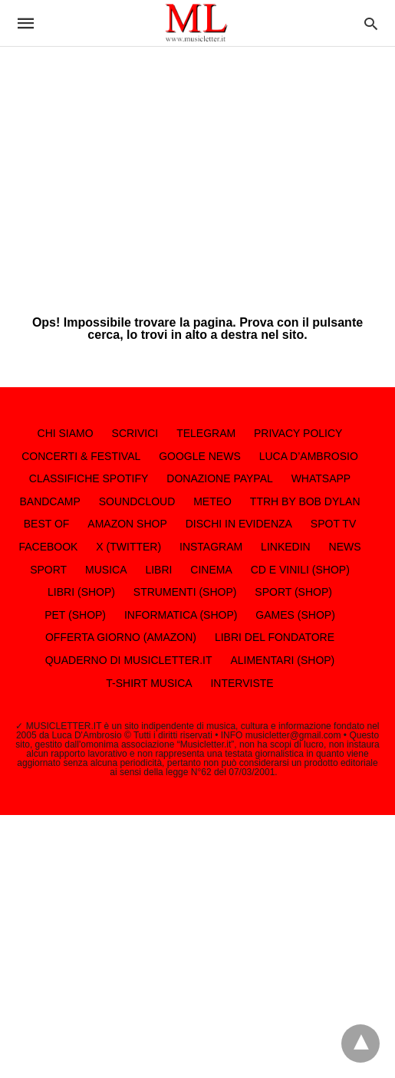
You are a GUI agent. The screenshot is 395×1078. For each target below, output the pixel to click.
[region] (197, 168)
